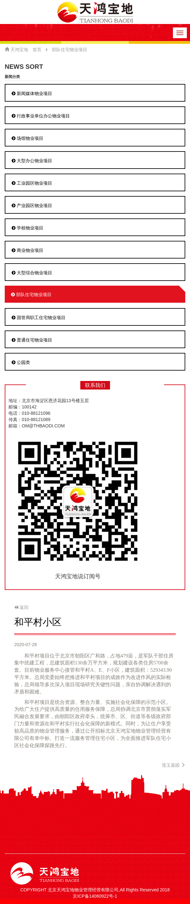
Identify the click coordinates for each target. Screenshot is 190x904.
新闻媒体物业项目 (32, 93)
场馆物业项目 (27, 138)
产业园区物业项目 (32, 205)
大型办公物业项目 (32, 160)
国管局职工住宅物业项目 (38, 317)
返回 (21, 607)
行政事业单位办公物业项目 (41, 115)
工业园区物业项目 (32, 183)
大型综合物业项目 (32, 272)
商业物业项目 (27, 250)
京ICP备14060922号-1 (95, 896)
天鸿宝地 (16, 49)
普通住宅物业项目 (32, 339)
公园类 (21, 362)
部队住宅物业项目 (69, 49)
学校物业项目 (27, 227)
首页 (37, 49)
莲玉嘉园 (173, 765)
